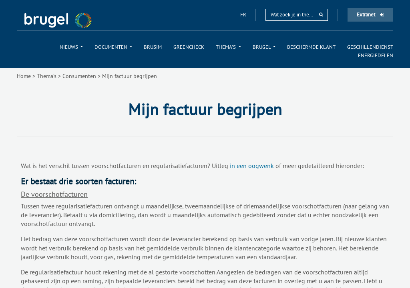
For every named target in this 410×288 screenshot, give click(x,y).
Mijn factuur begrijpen (129, 76)
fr (243, 14)
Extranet (370, 14)
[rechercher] (321, 14)
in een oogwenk (252, 166)
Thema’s (46, 76)
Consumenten (79, 76)
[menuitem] (71, 47)
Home (24, 76)
